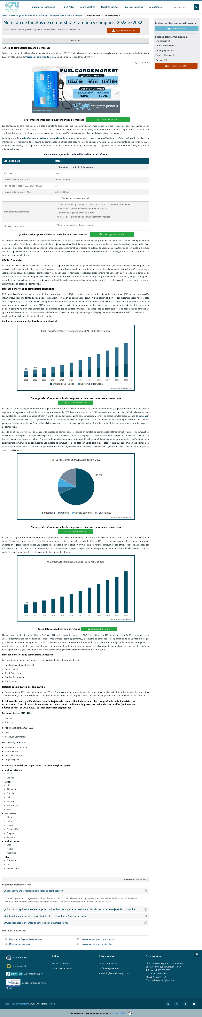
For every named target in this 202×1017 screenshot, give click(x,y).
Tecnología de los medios (23, 15)
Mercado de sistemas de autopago (98, 939)
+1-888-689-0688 (162, 970)
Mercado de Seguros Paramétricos (25, 939)
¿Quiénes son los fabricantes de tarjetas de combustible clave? (76, 922)
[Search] (196, 7)
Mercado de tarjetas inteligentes (97, 944)
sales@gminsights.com (163, 980)
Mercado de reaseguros (20, 944)
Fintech (78, 15)
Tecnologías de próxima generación (55, 15)
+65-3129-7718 (159, 976)
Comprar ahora (176, 28)
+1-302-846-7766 (159, 973)
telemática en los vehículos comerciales (42, 138)
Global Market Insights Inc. (17, 1003)
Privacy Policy (118, 1013)
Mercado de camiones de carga (40, 56)
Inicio (5, 15)
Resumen (75, 40)
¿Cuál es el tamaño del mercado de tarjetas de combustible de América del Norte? (76, 916)
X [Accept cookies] (129, 1013)
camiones (143, 415)
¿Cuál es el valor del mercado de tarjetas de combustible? (76, 891)
